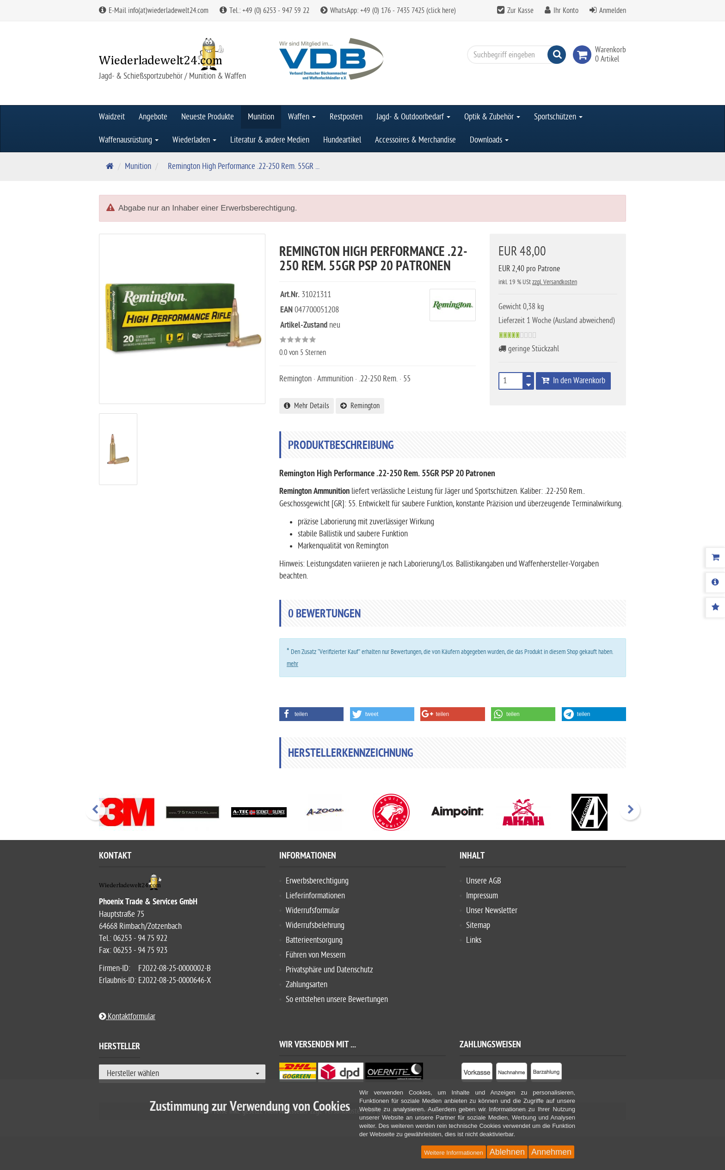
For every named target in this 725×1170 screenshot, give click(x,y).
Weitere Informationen (453, 1152)
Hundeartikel (342, 140)
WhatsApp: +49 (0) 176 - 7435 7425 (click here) (388, 10)
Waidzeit (112, 117)
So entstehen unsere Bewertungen (337, 999)
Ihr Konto (565, 10)
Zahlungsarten (306, 985)
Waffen (302, 117)
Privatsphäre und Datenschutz (329, 970)
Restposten (346, 117)
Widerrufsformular (312, 910)
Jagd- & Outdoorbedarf (413, 117)
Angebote (153, 117)
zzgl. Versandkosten (554, 282)
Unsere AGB (483, 881)
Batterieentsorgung (314, 940)
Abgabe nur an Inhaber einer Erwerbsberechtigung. (207, 208)
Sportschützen (558, 117)
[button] (311, 714)
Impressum (482, 896)
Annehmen (551, 1152)
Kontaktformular (127, 1016)
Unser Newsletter (491, 910)
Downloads (489, 140)
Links (473, 940)
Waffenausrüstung (129, 140)
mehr (292, 664)
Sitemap (478, 925)
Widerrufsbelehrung (315, 925)
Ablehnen (507, 1152)
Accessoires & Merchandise (415, 140)
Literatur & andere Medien (269, 140)
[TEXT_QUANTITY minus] (528, 383)
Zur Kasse (520, 10)
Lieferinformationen (315, 896)
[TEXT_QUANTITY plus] (528, 378)
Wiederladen (194, 140)
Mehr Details (306, 406)
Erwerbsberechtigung (317, 881)
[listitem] (477, 1074)
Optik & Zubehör (492, 117)
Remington (360, 406)
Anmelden (612, 10)
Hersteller (119, 1048)
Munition (261, 117)
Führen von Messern (315, 955)
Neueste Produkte (207, 117)
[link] (584, 54)
